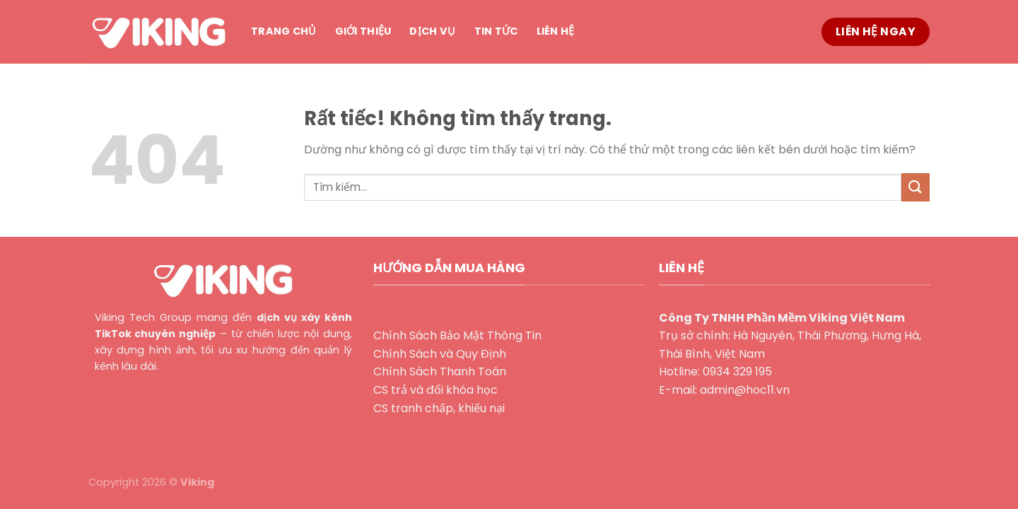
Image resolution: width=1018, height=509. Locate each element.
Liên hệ (556, 31)
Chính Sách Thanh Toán (439, 371)
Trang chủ (284, 31)
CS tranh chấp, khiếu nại (439, 408)
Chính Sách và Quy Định (439, 354)
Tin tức (496, 31)
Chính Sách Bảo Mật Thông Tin (457, 335)
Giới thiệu (363, 31)
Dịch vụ (432, 31)
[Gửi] (915, 187)
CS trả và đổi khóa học (435, 390)
